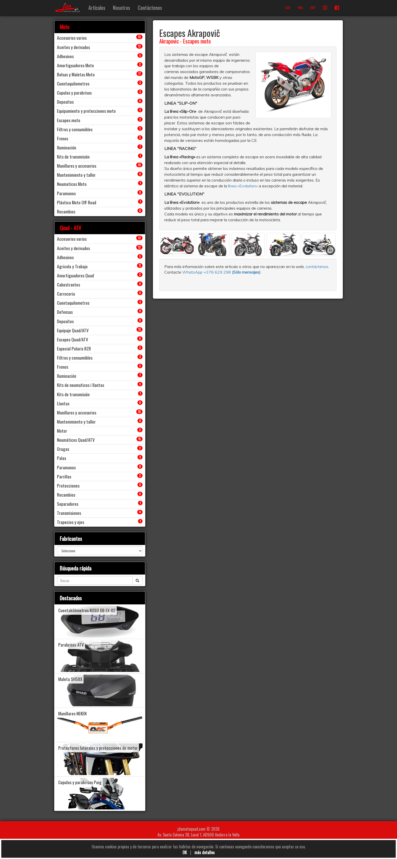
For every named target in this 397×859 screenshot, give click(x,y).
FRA (300, 7)
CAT (287, 7)
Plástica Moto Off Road (76, 202)
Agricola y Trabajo (72, 266)
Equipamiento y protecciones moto (86, 110)
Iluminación (66, 147)
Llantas (63, 403)
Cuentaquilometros (73, 83)
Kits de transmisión (73, 156)
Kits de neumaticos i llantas (80, 385)
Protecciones (68, 485)
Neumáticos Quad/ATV (76, 439)
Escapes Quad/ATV (72, 339)
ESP (312, 7)
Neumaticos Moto (72, 184)
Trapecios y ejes (70, 522)
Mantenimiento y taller (76, 174)
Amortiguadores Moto (75, 65)
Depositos (65, 101)
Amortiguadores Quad (75, 275)
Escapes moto (197, 41)
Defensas (65, 312)
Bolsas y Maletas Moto (76, 74)
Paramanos (66, 193)
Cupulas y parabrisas (74, 92)
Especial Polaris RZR (74, 348)
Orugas (63, 449)
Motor (62, 430)
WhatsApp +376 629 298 (207, 272)
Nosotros (121, 7)
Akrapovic (169, 41)
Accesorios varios (72, 37)
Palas (61, 458)
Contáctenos (150, 7)
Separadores (67, 503)
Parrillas (64, 476)
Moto (64, 27)
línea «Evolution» (243, 185)
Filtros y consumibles (74, 129)
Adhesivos (65, 56)
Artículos (96, 7)
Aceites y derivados (73, 47)
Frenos (62, 138)
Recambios (66, 211)
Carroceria (66, 293)
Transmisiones (69, 513)
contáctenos (317, 266)
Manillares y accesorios (76, 165)
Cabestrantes (68, 284)
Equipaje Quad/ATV (73, 330)
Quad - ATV (70, 228)
